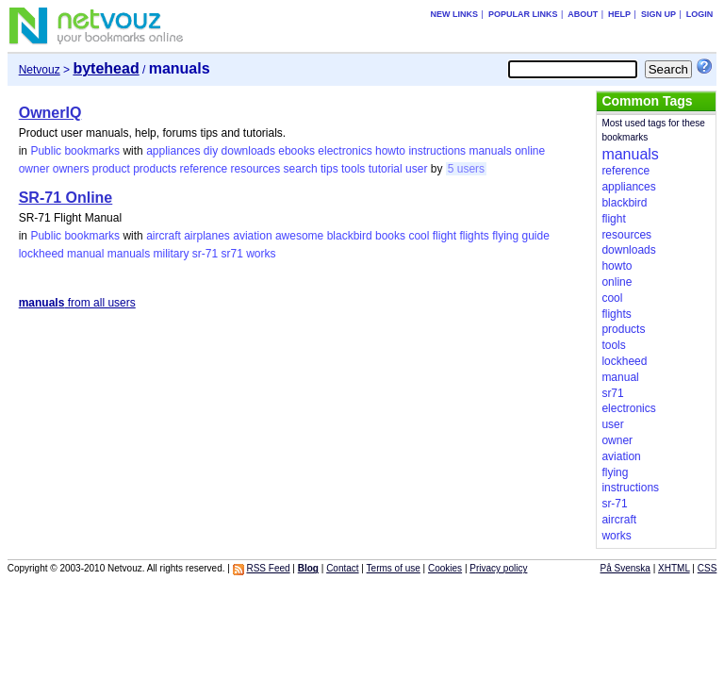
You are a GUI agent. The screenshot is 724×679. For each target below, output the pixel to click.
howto (390, 150)
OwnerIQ (50, 113)
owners (71, 168)
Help (619, 14)
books (390, 235)
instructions (437, 150)
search (301, 168)
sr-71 (205, 253)
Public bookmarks (75, 150)
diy (211, 150)
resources (256, 168)
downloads (248, 150)
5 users (466, 168)
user (416, 168)
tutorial (386, 168)
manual (85, 253)
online (530, 150)
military (171, 253)
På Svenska (625, 568)
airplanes (207, 235)
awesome (299, 235)
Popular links (523, 14)
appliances (173, 150)
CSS (707, 568)
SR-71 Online (66, 198)
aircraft (163, 235)
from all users (77, 302)
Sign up (658, 14)
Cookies (445, 568)
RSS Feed (267, 568)
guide (536, 235)
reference (204, 168)
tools (353, 168)
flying (505, 235)
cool (418, 235)
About (583, 14)
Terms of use (393, 568)
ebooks (296, 150)
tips (329, 168)
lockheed (41, 253)
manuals (490, 150)
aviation (252, 235)
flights (473, 235)
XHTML (674, 568)
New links (455, 14)
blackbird (349, 235)
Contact (342, 568)
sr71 (232, 253)
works (260, 253)
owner (34, 168)
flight (444, 235)
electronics (344, 150)
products (154, 168)
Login (700, 14)
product (111, 168)
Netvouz (39, 69)
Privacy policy (498, 568)
